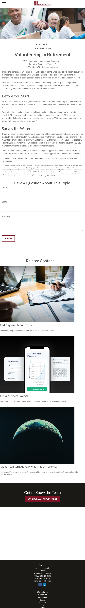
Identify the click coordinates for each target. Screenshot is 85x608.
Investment (42, 597)
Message (6, 216)
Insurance (42, 603)
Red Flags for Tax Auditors (16, 325)
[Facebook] (40, 584)
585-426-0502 (45, 576)
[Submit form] (8, 238)
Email (4, 202)
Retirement (42, 595)
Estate (42, 600)
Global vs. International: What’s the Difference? (28, 466)
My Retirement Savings (14, 395)
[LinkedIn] (44, 584)
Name (4, 187)
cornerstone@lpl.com (42, 581)
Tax (42, 605)
